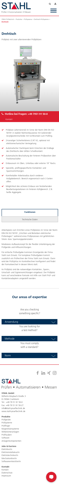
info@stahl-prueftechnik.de (13, 408)
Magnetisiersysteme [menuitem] (10, 428)
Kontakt (9, 119)
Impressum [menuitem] (6, 475)
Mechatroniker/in (9, 458)
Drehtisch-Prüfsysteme (41, 19)
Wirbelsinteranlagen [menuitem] (10, 431)
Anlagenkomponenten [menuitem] (11, 441)
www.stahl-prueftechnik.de (13, 411)
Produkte (19, 19)
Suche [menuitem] (51, 4)
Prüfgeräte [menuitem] (6, 419)
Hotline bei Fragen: (25, 113)
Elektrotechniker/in (10, 455)
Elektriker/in (7, 449)
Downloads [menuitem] (55, 4)
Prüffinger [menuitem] (6, 425)
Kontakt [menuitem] (5, 469)
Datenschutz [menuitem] (7, 472)
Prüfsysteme (28, 19)
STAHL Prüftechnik (8, 19)
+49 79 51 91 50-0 (14, 402)
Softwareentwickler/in (11, 461)
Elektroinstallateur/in (11, 452)
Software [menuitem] (5, 437)
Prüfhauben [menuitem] (7, 434)
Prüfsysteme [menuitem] (7, 422)
